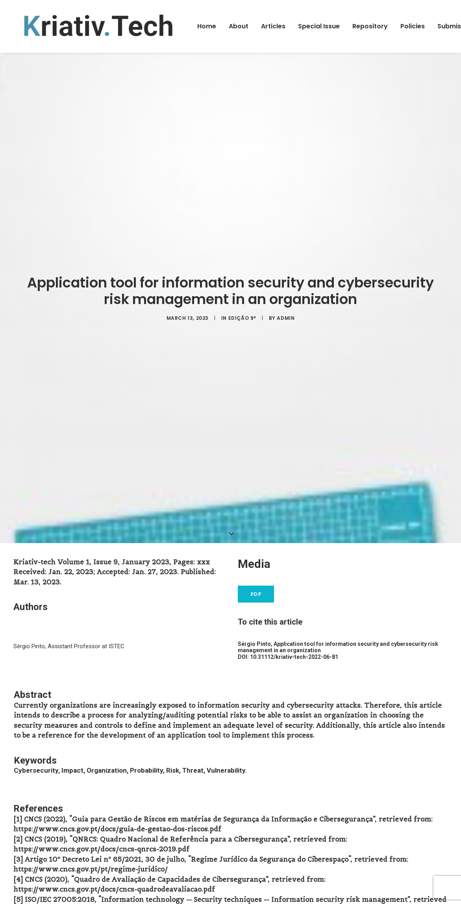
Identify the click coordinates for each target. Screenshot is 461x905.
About (238, 26)
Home (206, 26)
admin (285, 318)
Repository (370, 26)
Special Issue (319, 26)
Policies (412, 26)
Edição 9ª (242, 318)
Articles (273, 26)
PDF (256, 594)
